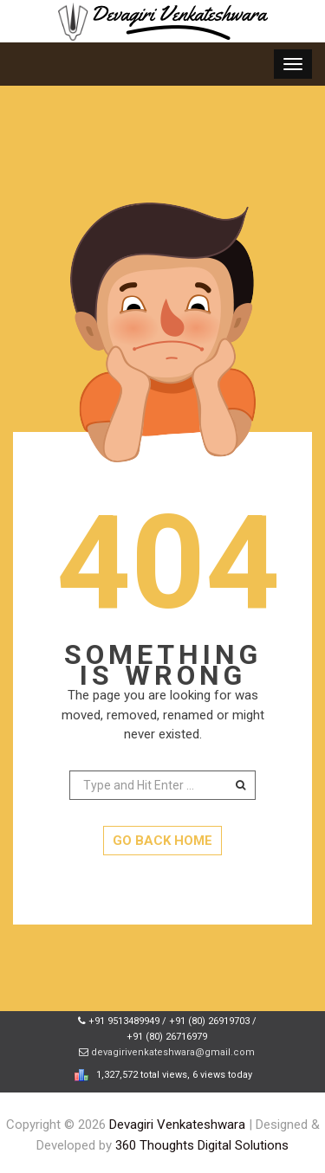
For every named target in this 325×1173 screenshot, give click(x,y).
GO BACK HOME (162, 840)
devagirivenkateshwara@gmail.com (173, 1052)
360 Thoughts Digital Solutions (202, 1145)
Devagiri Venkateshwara (177, 1124)
